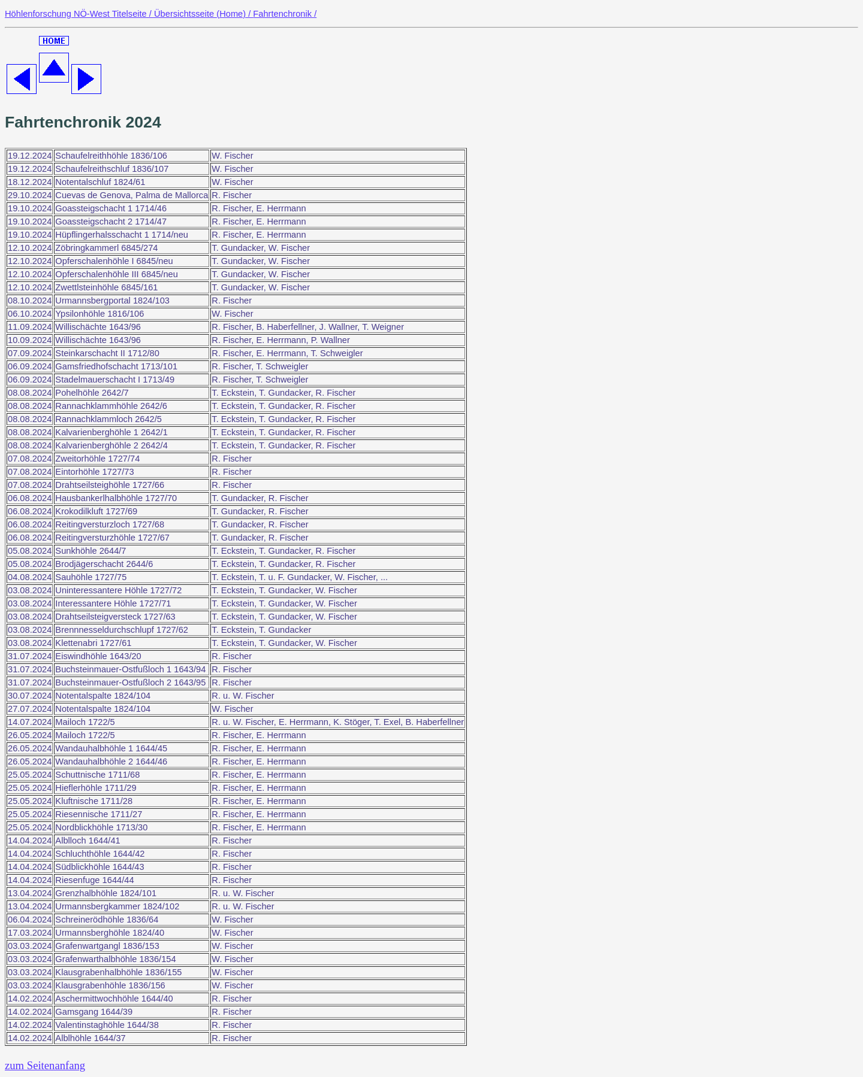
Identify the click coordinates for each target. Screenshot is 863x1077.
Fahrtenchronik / (284, 14)
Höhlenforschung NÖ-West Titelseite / (79, 14)
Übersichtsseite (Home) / (203, 14)
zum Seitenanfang (45, 1065)
